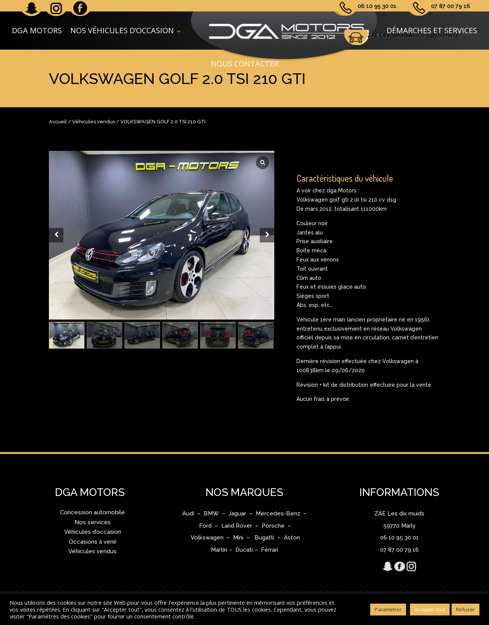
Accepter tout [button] (430, 609)
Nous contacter (245, 65)
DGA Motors (37, 30)
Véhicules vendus (93, 121)
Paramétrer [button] (388, 609)
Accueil (58, 121)
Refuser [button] (465, 609)
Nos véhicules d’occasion (122, 30)
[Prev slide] (56, 235)
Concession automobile (92, 512)
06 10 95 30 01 (377, 6)
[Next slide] (267, 235)
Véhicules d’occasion (92, 531)
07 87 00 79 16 (450, 6)
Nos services (92, 522)
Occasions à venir (93, 541)
